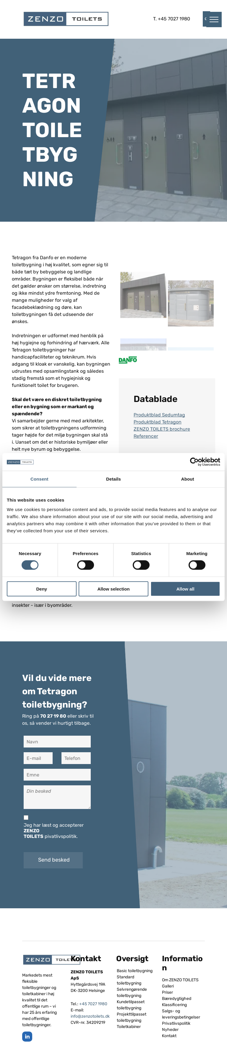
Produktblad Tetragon (157, 422)
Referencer (146, 436)
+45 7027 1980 (174, 19)
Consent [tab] (39, 478)
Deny (41, 588)
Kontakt (169, 1035)
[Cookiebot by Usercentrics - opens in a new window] (194, 462)
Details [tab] (113, 478)
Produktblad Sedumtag (159, 415)
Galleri (168, 986)
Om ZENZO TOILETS (180, 979)
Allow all (185, 588)
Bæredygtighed (176, 998)
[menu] (214, 19)
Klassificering (174, 1004)
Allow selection (113, 588)
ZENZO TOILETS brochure (162, 429)
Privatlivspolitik (176, 1023)
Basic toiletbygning (135, 970)
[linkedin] (27, 1037)
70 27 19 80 (53, 716)
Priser (167, 992)
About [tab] (187, 478)
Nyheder (170, 1029)
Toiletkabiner (129, 1026)
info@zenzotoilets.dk (90, 1016)
